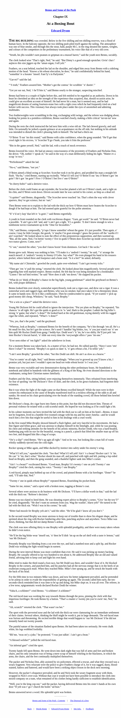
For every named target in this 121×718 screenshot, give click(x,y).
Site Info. (77, 709)
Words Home (41, 709)
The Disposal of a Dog (79, 700)
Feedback (90, 709)
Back (29, 709)
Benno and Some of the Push (60, 10)
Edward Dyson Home (60, 709)
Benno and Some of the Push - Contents (48, 700)
